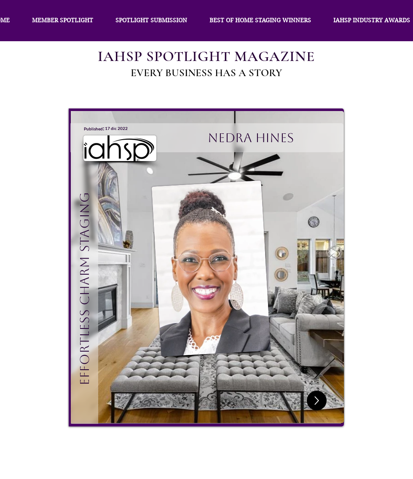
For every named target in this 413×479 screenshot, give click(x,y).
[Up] (317, 400)
